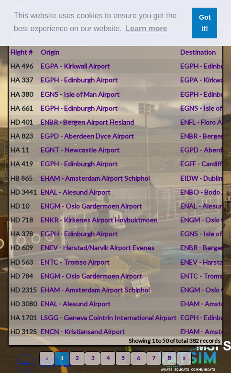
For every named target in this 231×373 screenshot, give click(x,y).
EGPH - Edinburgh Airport (79, 80)
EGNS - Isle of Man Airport (80, 94)
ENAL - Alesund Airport (75, 192)
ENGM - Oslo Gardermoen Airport (91, 206)
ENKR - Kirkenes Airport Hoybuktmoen (99, 220)
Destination (198, 52)
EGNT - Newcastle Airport (80, 150)
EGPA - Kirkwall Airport (75, 66)
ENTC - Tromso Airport (75, 262)
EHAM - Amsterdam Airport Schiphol (95, 178)
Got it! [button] (205, 23)
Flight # (22, 52)
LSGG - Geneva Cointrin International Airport (108, 318)
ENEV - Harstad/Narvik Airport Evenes (97, 248)
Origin (50, 52)
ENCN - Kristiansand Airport (83, 331)
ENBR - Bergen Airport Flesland (87, 122)
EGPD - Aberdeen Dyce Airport (87, 136)
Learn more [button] (146, 28)
